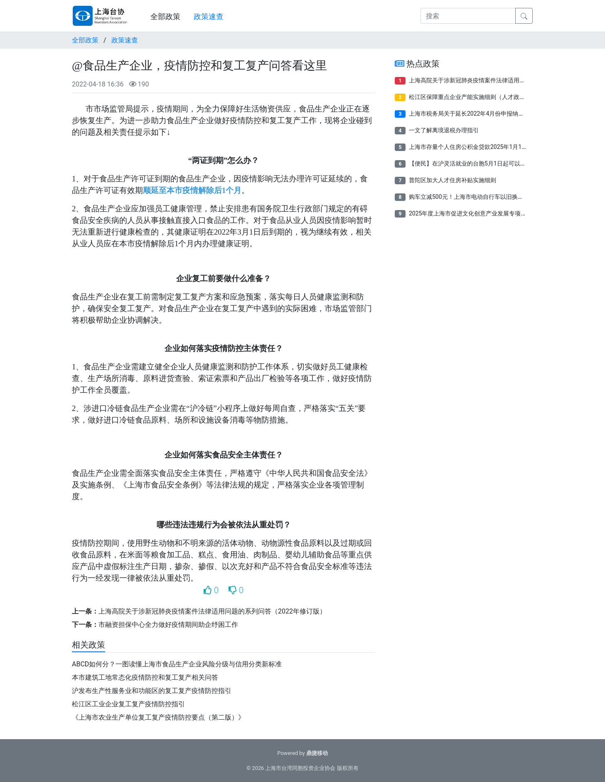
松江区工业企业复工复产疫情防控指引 (128, 704)
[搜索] (468, 16)
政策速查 (209, 16)
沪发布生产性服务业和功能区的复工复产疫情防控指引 (151, 691)
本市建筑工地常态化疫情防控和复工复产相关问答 (145, 677)
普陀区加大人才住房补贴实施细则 (452, 180)
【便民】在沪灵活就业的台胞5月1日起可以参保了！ (476, 163)
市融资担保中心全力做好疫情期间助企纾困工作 (168, 625)
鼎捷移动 (317, 753)
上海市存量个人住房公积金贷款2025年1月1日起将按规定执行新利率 (497, 147)
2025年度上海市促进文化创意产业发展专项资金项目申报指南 (488, 213)
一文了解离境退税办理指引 (444, 130)
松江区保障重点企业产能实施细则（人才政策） (470, 97)
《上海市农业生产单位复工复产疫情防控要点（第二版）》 (158, 717)
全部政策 (165, 16)
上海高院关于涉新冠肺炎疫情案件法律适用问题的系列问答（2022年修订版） (212, 611)
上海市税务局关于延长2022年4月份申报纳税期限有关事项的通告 (492, 113)
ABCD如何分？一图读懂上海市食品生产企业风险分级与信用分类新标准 (177, 664)
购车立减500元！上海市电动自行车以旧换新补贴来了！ (481, 196)
